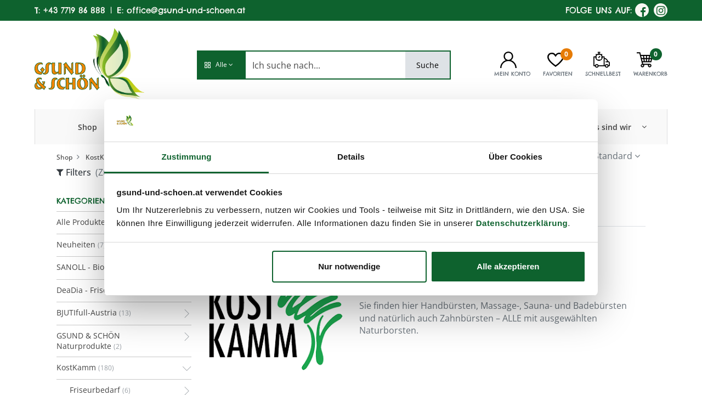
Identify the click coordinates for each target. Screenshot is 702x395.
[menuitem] (87, 127)
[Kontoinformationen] (508, 59)
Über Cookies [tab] (515, 156)
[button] (221, 65)
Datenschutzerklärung (522, 223)
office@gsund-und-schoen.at (186, 10)
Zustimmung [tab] (187, 156)
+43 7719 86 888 (74, 10)
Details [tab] (351, 156)
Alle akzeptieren (508, 266)
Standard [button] (613, 156)
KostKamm (103, 157)
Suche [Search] (427, 65)
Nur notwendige (349, 266)
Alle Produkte (80, 222)
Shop (64, 157)
